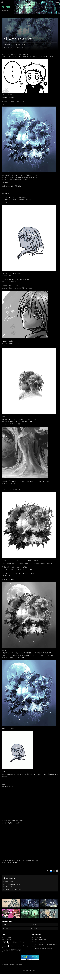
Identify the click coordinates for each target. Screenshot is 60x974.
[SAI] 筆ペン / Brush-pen (37, 942)
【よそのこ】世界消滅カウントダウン (15, 889)
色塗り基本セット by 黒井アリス (25, 655)
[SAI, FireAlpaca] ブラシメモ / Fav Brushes (42, 948)
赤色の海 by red (22, 419)
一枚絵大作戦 (8, 886)
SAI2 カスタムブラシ (37, 937)
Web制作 (35, 928)
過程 (12, 47)
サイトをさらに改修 (6, 937)
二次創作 (24, 44)
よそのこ (22, 47)
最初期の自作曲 (9, 882)
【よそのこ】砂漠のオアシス (21, 38)
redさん (10, 54)
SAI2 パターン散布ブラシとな (39, 940)
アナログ (6, 928)
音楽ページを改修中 (6, 940)
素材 (5, 924)
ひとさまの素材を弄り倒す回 (12, 884)
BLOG (6, 7)
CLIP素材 (17, 47)
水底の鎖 (26, 56)
